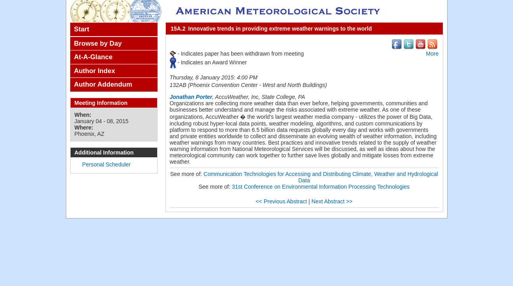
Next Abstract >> (332, 201)
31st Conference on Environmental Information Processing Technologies (321, 187)
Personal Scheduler (106, 164)
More (432, 53)
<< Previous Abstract (281, 201)
